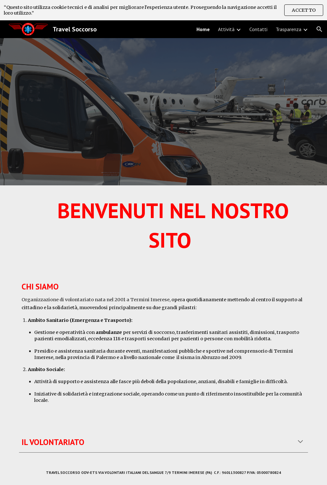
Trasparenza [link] (288, 29)
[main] (163, 228)
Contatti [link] (258, 29)
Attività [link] (226, 29)
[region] (163, 10)
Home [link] (203, 29)
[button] (319, 29)
